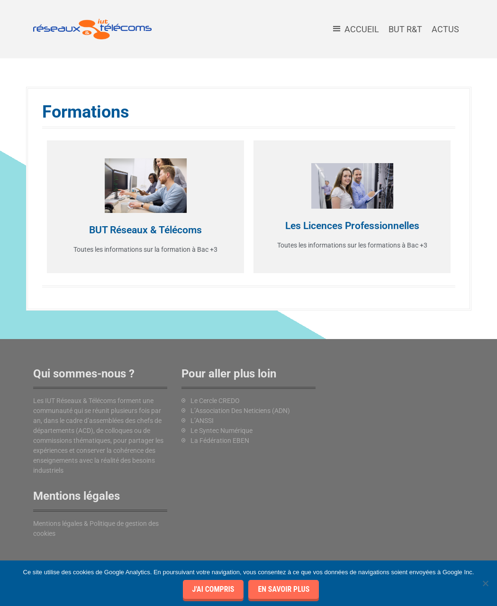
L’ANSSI (202, 420)
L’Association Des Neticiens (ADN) (240, 410)
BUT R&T (405, 29)
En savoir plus (283, 589)
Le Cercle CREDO (215, 400)
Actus (445, 29)
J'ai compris (213, 589)
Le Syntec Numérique (221, 430)
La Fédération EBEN (219, 440)
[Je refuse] (485, 583)
